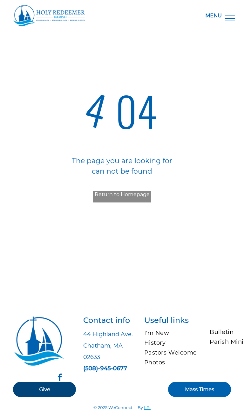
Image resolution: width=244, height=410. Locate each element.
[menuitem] (173, 333)
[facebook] (59, 378)
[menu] (230, 18)
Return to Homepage (122, 194)
